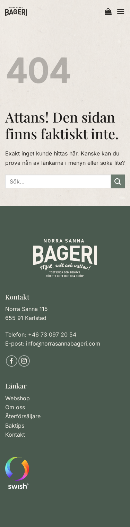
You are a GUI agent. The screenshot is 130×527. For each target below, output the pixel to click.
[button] (108, 11)
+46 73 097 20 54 (52, 334)
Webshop (17, 398)
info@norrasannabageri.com (63, 343)
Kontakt (15, 434)
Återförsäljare (23, 416)
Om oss (15, 407)
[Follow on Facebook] (11, 361)
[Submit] (118, 181)
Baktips (14, 425)
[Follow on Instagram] (24, 361)
